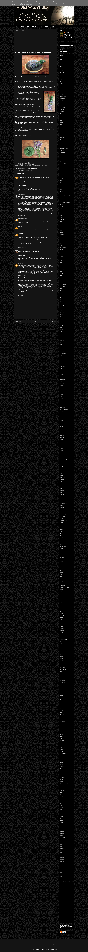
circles (61, 189)
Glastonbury (62, 359)
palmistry (62, 570)
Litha (61, 452)
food (61, 331)
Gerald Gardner (63, 353)
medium (61, 492)
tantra (61, 770)
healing (61, 389)
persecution (62, 585)
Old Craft (62, 552)
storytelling (62, 749)
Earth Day (62, 269)
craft (23, 170)
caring (61, 161)
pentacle (61, 578)
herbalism (62, 394)
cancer (61, 154)
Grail (61, 370)
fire (60, 318)
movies (61, 522)
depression (62, 234)
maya (61, 483)
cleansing (20, 170)
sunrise (61, 757)
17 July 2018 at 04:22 (22, 230)
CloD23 (19, 263)
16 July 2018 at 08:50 (22, 192)
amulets (61, 83)
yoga (61, 874)
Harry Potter (62, 383)
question (61, 647)
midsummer (62, 499)
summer (61, 751)
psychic (61, 637)
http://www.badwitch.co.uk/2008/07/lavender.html (24, 163)
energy (61, 279)
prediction (62, 619)
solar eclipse (62, 721)
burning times (62, 152)
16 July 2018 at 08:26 (22, 182)
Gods (61, 364)
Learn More (70, 3)
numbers (61, 548)
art (60, 102)
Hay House (62, 387)
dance (61, 221)
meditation (62, 490)
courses (61, 206)
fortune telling (62, 336)
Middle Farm (62, 496)
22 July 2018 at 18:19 (22, 261)
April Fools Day (63, 96)
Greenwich (62, 372)
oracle (61, 559)
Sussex (61, 762)
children (61, 180)
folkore (61, 329)
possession (62, 615)
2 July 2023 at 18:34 (22, 293)
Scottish (61, 695)
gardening (62, 351)
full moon (62, 344)
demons (61, 232)
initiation (61, 420)
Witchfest (62, 859)
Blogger (55, 949)
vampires (62, 798)
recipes (61, 654)
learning (61, 443)
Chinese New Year (63, 187)
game (61, 346)
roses (61, 671)
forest (61, 333)
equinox (61, 290)
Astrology (62, 109)
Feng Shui (62, 310)
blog (61, 131)
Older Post (53, 321)
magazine (62, 468)
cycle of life (62, 219)
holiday (61, 400)
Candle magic (62, 156)
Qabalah (61, 645)
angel (61, 87)
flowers (61, 323)
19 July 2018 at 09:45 (22, 253)
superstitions (62, 760)
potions (61, 617)
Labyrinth (62, 437)
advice (61, 64)
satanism (62, 688)
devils (61, 236)
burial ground (62, 150)
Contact (46, 26)
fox (60, 338)
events (61, 295)
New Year (62, 537)
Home (17, 26)
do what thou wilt (63, 241)
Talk (60, 768)
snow (61, 719)
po (60, 600)
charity (61, 176)
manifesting (62, 477)
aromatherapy (62, 100)
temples (61, 779)
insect (61, 422)
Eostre (61, 288)
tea (60, 775)
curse (61, 217)
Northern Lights (63, 546)
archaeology (62, 98)
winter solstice (63, 842)
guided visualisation (64, 374)
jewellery (61, 430)
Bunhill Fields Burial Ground (65, 148)
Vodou (61, 805)
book (61, 135)
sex (60, 708)
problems (62, 628)
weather (61, 822)
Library (61, 450)
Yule (61, 876)
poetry (61, 602)
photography (62, 591)
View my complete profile (65, 39)
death (61, 230)
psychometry (62, 641)
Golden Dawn (62, 366)
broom (61, 143)
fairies (61, 299)
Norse (61, 544)
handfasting (62, 379)
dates (61, 226)
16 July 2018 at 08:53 (22, 215)
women (61, 865)
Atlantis (61, 113)
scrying (61, 697)
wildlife (61, 835)
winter (61, 839)
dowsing (61, 249)
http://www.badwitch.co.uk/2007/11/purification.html (25, 164)
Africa (61, 66)
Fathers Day (62, 305)
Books (22, 26)
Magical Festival (63, 473)
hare (61, 381)
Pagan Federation (63, 568)
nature (61, 531)
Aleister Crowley (63, 72)
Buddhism (62, 146)
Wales (61, 809)
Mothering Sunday (63, 520)
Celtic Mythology (63, 172)
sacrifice (61, 684)
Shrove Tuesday (63, 714)
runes (61, 675)
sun (60, 755)
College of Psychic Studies (65, 195)
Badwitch (20, 249)
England (61, 282)
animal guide (62, 90)
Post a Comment (20, 295)
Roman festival (63, 669)
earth (61, 267)
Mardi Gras (62, 479)
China (61, 184)
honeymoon (62, 407)
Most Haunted (63, 516)
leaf (60, 441)
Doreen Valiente (63, 247)
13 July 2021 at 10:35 (22, 275)
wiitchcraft (62, 831)
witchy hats (62, 861)
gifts (61, 357)
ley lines (61, 448)
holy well (61, 402)
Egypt (61, 275)
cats (61, 167)
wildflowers (62, 833)
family (61, 303)
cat (60, 165)
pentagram (62, 581)
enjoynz (47, 949)
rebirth (61, 652)
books (61, 139)
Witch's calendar (63, 850)
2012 (61, 57)
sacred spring (62, 682)
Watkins (61, 820)
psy (60, 634)
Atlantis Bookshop (63, 115)
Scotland (61, 693)
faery (61, 297)
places (61, 593)
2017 (61, 59)
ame (61, 79)
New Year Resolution (64, 540)
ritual (61, 665)
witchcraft (62, 852)
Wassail (61, 816)
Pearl (19, 226)
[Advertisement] (35, 42)
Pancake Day (62, 572)
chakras (61, 174)
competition (62, 200)
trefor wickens (21, 194)
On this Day (62, 555)
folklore (61, 325)
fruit (60, 342)
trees (61, 792)
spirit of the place (63, 727)
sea (60, 699)
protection (62, 632)
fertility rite (62, 312)
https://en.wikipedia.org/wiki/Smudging (22, 162)
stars (61, 738)
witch (61, 846)
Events (52, 26)
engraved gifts (63, 284)
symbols (61, 764)
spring (61, 732)
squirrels (61, 734)
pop (60, 611)
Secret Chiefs (62, 703)
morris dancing (63, 514)
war (60, 814)
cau (60, 169)
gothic (61, 368)
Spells (28, 26)
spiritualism (62, 729)
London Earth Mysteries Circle (66, 459)
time (61, 788)
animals (61, 92)
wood (61, 868)
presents (61, 626)
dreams (61, 256)
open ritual (62, 557)
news (61, 542)
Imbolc (61, 413)
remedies (62, 660)
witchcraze (62, 855)
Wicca (61, 829)
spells (61, 725)
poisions (61, 604)
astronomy (62, 111)
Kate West (62, 433)
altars (61, 77)
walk (61, 811)
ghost (61, 355)
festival (61, 314)
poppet (61, 613)
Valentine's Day (63, 796)
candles (61, 159)
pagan (28, 170)
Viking (61, 803)
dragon (61, 251)
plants (61, 596)
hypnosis (61, 411)
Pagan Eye (62, 565)
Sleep (61, 716)
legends (61, 446)
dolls (61, 245)
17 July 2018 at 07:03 (22, 247)
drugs (61, 260)
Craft (41, 26)
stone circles (62, 740)
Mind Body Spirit (63, 503)
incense (61, 415)
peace (61, 576)
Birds (61, 124)
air (60, 68)
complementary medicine (65, 202)
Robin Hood (62, 667)
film (60, 316)
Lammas (61, 439)
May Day (61, 481)
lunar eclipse (62, 466)
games (61, 349)
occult (61, 550)
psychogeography (63, 639)
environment (62, 286)
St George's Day (63, 736)
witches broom (63, 857)
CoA (61, 193)
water (61, 818)
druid (61, 262)
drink (61, 258)
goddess (61, 361)
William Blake (62, 837)
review (61, 662)
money (61, 505)
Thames (61, 781)
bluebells (61, 133)
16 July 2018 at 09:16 (22, 223)
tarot (61, 773)
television (62, 777)
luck (60, 464)
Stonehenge (62, 742)
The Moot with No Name (65, 783)
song (61, 723)
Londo (61, 454)
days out (61, 228)
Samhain (61, 686)
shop (61, 712)
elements (62, 277)
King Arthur (62, 435)
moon (61, 509)
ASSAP (61, 105)
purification (32, 170)
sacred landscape (63, 678)
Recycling (62, 656)
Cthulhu (61, 215)
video (61, 801)
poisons (61, 606)
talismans (62, 766)
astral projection (63, 107)
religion (61, 658)
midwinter (62, 501)
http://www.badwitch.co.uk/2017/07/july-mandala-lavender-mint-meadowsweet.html (31, 165)
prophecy (62, 630)
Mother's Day (62, 518)
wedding (61, 824)
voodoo (61, 807)
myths (61, 527)
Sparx (19, 233)
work (61, 870)
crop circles (62, 210)
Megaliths (62, 494)
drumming (62, 264)
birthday (61, 126)
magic (61, 470)
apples (61, 94)
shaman (61, 710)
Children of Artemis (64, 182)
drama (61, 254)
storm (61, 745)
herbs (26, 170)
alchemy (61, 70)
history (61, 398)
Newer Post (18, 321)
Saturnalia (62, 691)
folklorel (61, 327)
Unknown (20, 175)
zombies (61, 878)
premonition (62, 624)
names (61, 529)
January (61, 428)
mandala (61, 475)
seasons (61, 701)
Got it (75, 3)
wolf (60, 863)
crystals (61, 213)
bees (61, 120)
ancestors (62, 85)
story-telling (62, 747)
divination (62, 238)
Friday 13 (62, 340)
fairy (61, 301)
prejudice (62, 621)
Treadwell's (62, 790)
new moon (62, 535)
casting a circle (63, 163)
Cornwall (61, 204)
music (61, 524)
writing (61, 872)
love (61, 462)
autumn (61, 118)
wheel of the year (63, 827)
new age (61, 533)
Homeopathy (62, 405)
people (61, 583)
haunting (61, 385)
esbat (61, 292)
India (61, 418)
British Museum (63, 141)
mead (61, 488)
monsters (62, 507)
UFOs (61, 794)
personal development (64, 587)
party (61, 574)
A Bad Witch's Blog (64, 62)
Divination (34, 26)
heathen (61, 392)
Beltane (61, 122)
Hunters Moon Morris (64, 409)
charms (61, 178)
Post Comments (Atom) (38, 325)
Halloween (62, 377)
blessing (61, 128)
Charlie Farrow (21, 218)
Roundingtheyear (63, 673)
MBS (61, 486)
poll (60, 609)
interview (61, 424)
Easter (61, 271)
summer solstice (63, 753)
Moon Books (62, 511)
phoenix (61, 589)
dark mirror (62, 223)
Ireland (61, 426)
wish (61, 844)
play (61, 598)
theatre (61, 786)
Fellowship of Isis (63, 308)
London (61, 456)
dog (60, 243)
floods (61, 320)
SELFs (61, 706)
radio (61, 650)
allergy (61, 74)
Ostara (61, 561)
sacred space (62, 680)
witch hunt (62, 848)
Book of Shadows (63, 137)
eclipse (61, 273)
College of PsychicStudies (65, 197)
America (61, 81)
